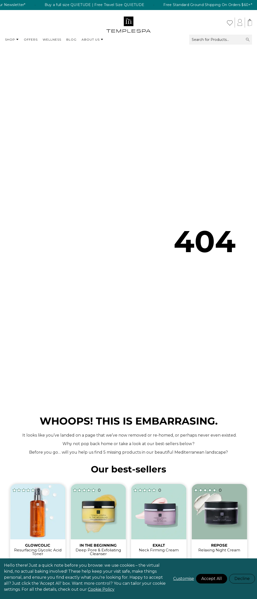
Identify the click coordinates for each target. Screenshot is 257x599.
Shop (12, 40)
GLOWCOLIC (37, 545)
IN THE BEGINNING (98, 545)
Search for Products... (220, 39)
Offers (31, 39)
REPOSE (219, 545)
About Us (92, 40)
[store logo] (128, 23)
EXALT (159, 545)
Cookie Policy (101, 589)
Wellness (52, 39)
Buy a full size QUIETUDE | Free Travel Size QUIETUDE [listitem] (110, 5)
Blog (71, 39)
